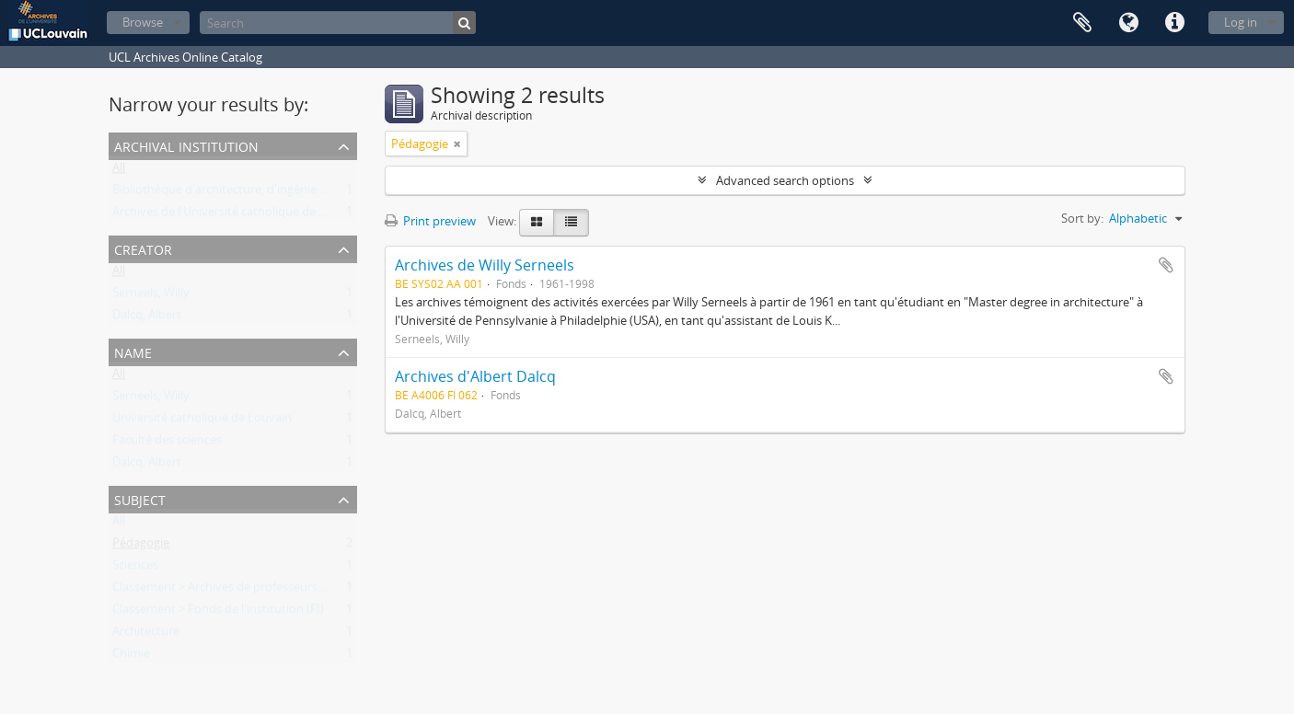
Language (1128, 23)
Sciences (135, 568)
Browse (142, 22)
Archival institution (186, 144)
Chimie (131, 657)
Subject (140, 498)
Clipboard (1082, 23)
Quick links (1174, 23)
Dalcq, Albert (146, 318)
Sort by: (1082, 218)
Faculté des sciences (167, 443)
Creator (143, 248)
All (118, 171)
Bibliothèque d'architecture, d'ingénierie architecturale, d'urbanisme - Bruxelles (327, 193)
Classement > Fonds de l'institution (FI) (218, 613)
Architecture (145, 635)
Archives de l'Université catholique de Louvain (237, 215)
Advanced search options (785, 180)
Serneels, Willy (151, 296)
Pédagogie (140, 546)
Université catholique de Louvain (202, 421)
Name (133, 351)
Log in (1240, 22)
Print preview (430, 221)
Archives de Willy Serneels (484, 265)
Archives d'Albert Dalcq (475, 376)
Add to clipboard (1166, 265)
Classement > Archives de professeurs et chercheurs (253, 590)
